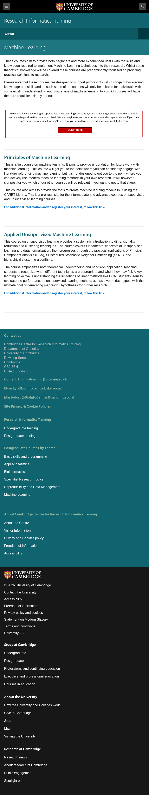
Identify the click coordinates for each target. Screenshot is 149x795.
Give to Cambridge (18, 713)
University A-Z (14, 633)
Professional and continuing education (32, 668)
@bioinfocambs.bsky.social (40, 388)
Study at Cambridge (20, 644)
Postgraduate (14, 660)
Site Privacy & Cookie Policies (27, 406)
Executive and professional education (31, 676)
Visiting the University (20, 736)
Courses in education (19, 684)
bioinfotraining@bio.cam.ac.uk (42, 379)
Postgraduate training (19, 436)
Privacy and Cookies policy (24, 538)
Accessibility (13, 553)
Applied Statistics (16, 464)
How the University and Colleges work (32, 705)
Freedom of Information (21, 545)
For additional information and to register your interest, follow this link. (54, 207)
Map (7, 728)
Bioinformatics (14, 472)
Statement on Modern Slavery (26, 619)
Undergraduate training (21, 428)
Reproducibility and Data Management (32, 487)
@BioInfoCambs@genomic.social (48, 397)
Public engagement (18, 773)
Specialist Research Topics (24, 479)
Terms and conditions (19, 626)
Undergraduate (15, 653)
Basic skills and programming (25, 456)
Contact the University (20, 592)
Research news (15, 757)
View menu (6, 6)
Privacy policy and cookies (23, 612)
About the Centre (16, 523)
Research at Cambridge (22, 749)
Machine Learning (17, 494)
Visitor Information (17, 530)
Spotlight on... (14, 780)
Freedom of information (21, 606)
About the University (20, 696)
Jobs (7, 720)
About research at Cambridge (25, 765)
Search (142, 6)
